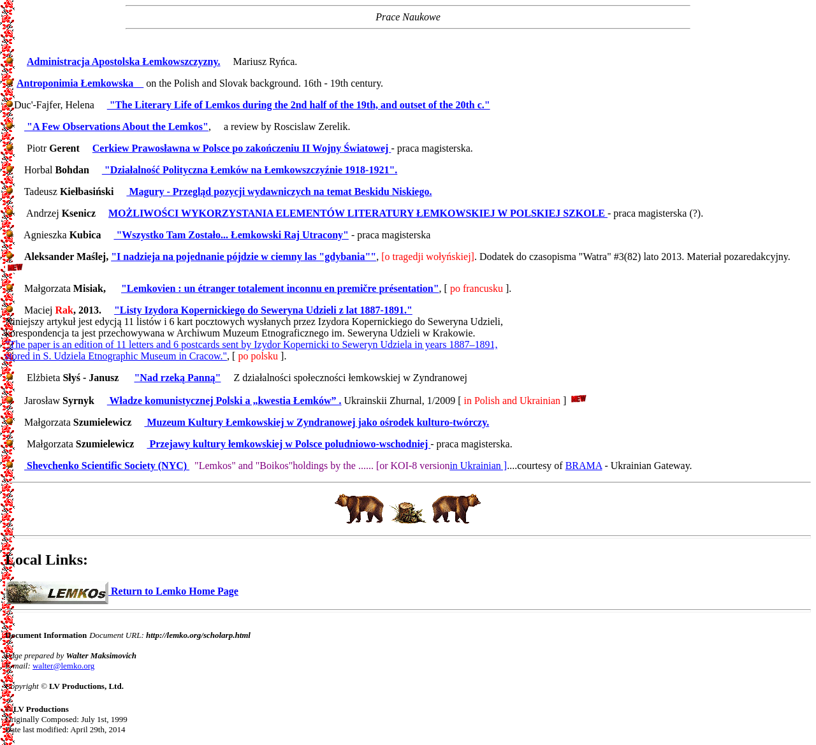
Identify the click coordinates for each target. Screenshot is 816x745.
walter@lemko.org (63, 665)
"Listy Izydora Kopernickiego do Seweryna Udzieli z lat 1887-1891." (263, 310)
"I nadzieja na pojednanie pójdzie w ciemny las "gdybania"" (243, 256)
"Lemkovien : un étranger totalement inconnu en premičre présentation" (280, 288)
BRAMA (583, 465)
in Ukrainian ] (478, 465)
